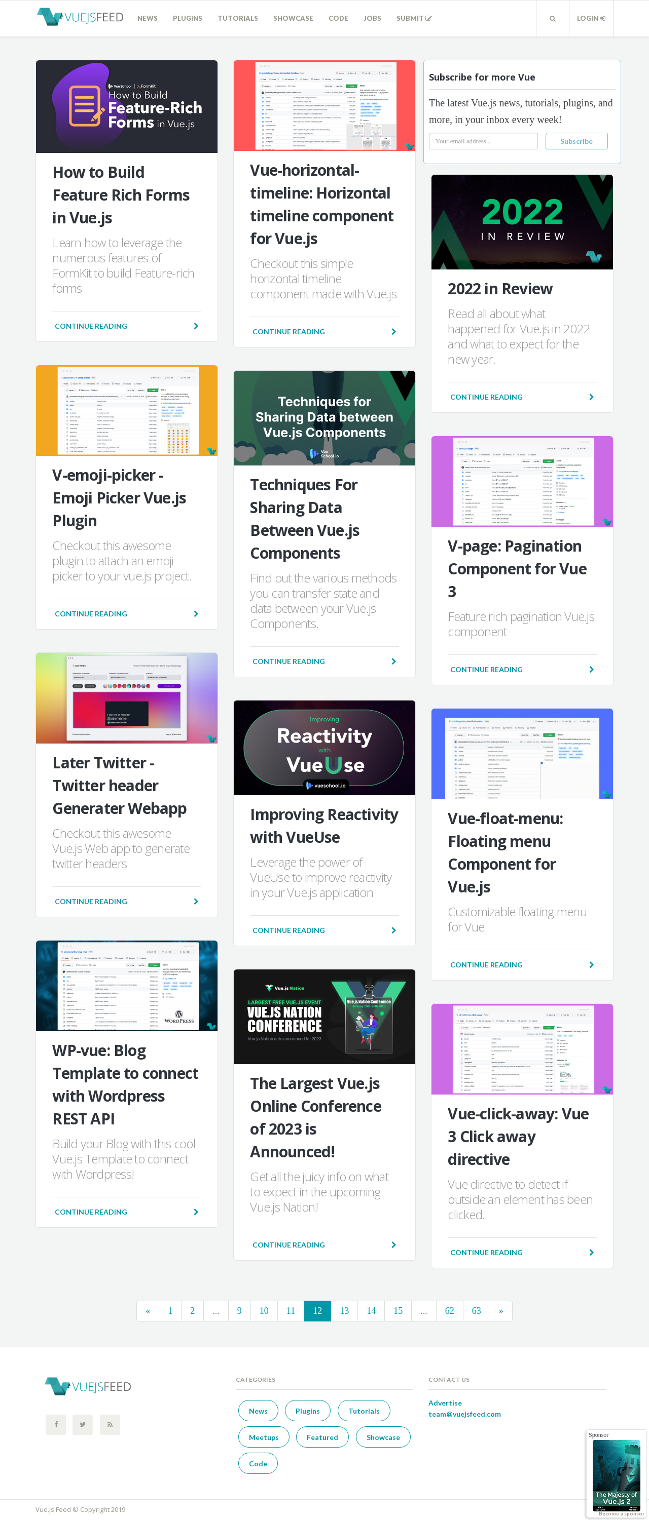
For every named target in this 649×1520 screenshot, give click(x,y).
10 (264, 1311)
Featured (322, 1437)
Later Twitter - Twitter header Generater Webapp (119, 785)
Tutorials (238, 18)
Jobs (372, 18)
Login (591, 18)
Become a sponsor (621, 1513)
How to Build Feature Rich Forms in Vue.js (121, 195)
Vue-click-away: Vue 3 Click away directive (518, 1136)
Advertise (445, 1402)
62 (449, 1311)
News (147, 18)
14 (371, 1311)
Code (338, 18)
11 (290, 1311)
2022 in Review (500, 288)
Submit (414, 18)
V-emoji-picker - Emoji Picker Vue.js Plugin (119, 497)
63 (476, 1311)
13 (344, 1311)
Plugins (187, 18)
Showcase (293, 18)
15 (398, 1311)
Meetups (264, 1437)
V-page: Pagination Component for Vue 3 (517, 568)
